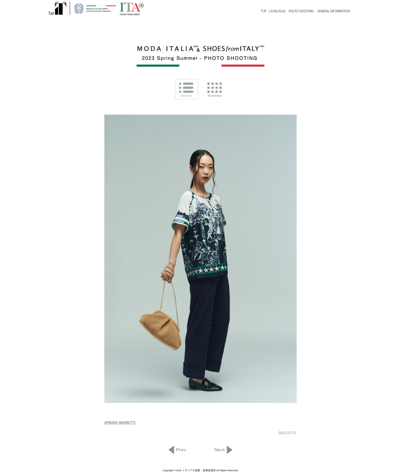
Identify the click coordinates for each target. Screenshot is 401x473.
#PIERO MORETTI (120, 423)
